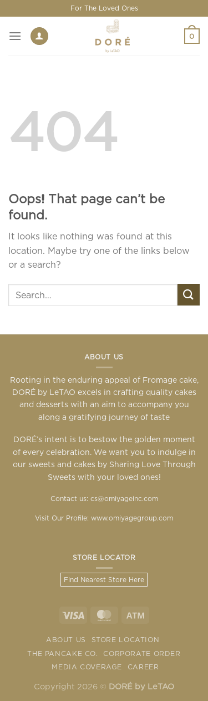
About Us (66, 639)
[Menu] (15, 35)
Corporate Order (141, 653)
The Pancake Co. (62, 653)
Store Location (126, 639)
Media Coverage (87, 666)
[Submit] (188, 295)
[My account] (39, 36)
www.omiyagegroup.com (132, 518)
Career (143, 666)
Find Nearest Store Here (104, 579)
